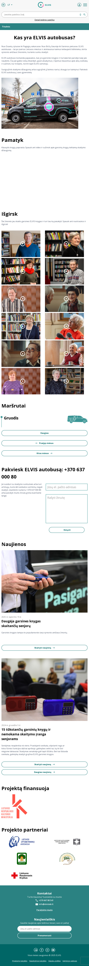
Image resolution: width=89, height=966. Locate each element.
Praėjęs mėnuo (44, 443)
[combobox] (44, 14)
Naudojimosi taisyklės (37, 961)
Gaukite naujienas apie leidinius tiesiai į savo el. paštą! (44, 923)
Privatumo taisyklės (19, 961)
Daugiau (45, 433)
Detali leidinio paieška (44, 20)
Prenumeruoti (44, 935)
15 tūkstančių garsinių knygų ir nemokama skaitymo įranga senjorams (26, 734)
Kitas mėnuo (44, 453)
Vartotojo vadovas (70, 961)
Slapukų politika (54, 961)
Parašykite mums (45, 910)
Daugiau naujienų (44, 772)
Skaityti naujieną (44, 647)
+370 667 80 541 (46, 900)
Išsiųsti (67, 530)
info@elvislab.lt (46, 904)
